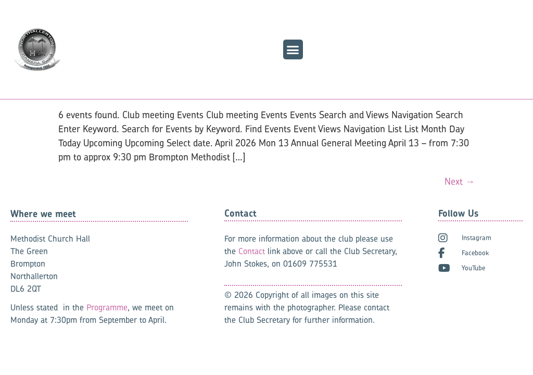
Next (460, 181)
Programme (107, 307)
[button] (293, 49)
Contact (251, 251)
